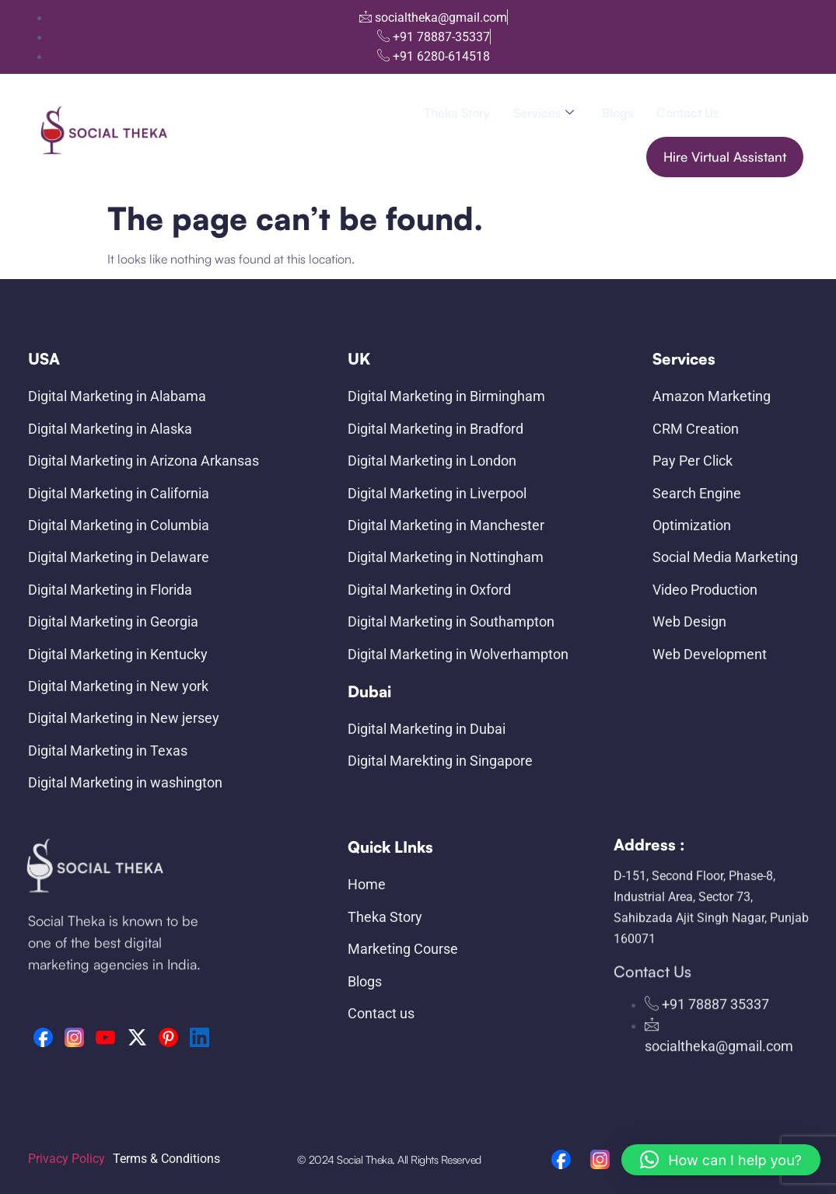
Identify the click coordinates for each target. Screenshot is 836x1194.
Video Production (704, 589)
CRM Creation (695, 429)
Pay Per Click (692, 460)
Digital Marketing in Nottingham (446, 557)
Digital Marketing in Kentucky (118, 654)
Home (367, 884)
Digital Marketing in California (118, 493)
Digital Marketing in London (432, 460)
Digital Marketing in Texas (107, 750)
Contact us (687, 112)
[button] (720, 1159)
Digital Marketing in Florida (110, 589)
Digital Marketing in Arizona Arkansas (143, 460)
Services (543, 113)
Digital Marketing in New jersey (123, 718)
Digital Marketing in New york (118, 686)
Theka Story (457, 112)
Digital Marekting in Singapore (440, 760)
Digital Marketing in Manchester (446, 525)
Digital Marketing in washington (125, 782)
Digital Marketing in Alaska (110, 429)
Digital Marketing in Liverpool (437, 493)
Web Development (709, 654)
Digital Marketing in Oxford (429, 589)
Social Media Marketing (725, 557)
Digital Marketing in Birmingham (446, 396)
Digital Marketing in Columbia (118, 525)
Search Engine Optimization (696, 509)
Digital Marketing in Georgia (113, 621)
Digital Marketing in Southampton (451, 621)
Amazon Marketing (711, 396)
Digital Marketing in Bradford (435, 429)
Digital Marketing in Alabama (117, 396)
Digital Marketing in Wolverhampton (458, 654)
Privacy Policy (66, 1158)
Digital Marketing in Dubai (426, 729)
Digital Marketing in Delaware (118, 557)
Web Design (689, 621)
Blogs (617, 112)
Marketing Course (403, 949)
